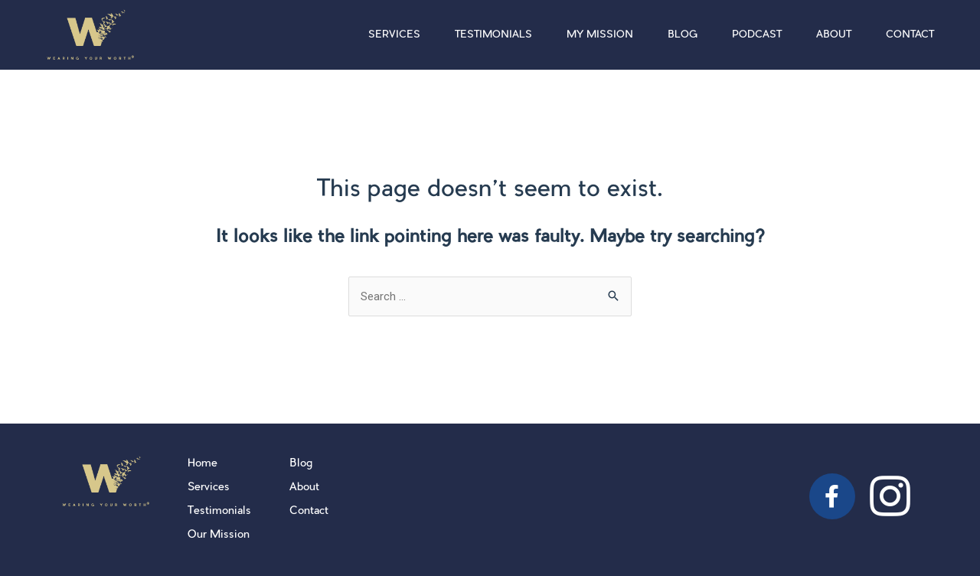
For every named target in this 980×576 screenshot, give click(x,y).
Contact (910, 35)
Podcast (757, 35)
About (833, 35)
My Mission (600, 35)
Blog (682, 35)
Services (394, 35)
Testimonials (493, 35)
